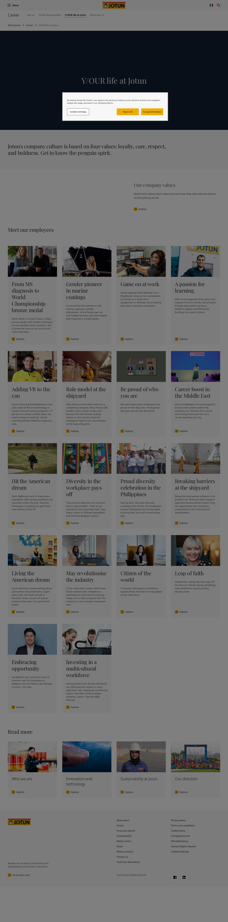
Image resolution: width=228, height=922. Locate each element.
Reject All (127, 112)
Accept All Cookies (152, 112)
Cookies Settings (78, 112)
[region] (115, 106)
